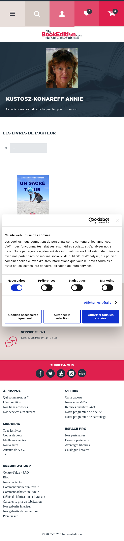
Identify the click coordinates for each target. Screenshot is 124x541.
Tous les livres (12, 430)
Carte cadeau (73, 397)
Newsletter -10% (76, 402)
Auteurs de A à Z (14, 450)
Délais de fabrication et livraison (24, 496)
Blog (6, 477)
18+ (5, 454)
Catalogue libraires (77, 450)
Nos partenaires (75, 435)
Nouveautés (10, 445)
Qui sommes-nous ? (16, 397)
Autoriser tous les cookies (101, 316)
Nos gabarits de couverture (20, 511)
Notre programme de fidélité (83, 412)
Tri (5, 148)
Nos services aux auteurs (19, 412)
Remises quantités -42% (80, 407)
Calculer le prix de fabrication (22, 501)
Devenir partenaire (77, 440)
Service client (33, 332)
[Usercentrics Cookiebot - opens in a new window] (91, 220)
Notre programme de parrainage (85, 416)
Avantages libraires (77, 445)
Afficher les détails (97, 302)
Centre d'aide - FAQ (16, 472)
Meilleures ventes (14, 440)
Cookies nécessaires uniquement (23, 316)
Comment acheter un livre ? (21, 492)
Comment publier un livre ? (21, 487)
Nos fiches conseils (15, 407)
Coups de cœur (12, 435)
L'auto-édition (12, 402)
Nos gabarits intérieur (17, 506)
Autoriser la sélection (62, 316)
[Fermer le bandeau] (118, 220)
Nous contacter (12, 482)
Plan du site (10, 516)
